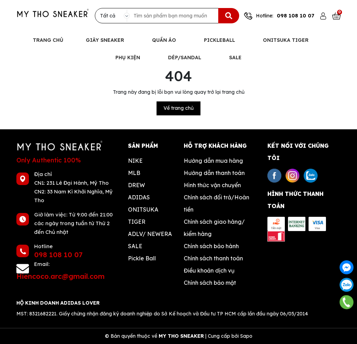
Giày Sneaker (106, 40)
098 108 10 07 (295, 15)
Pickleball (220, 40)
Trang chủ (48, 40)
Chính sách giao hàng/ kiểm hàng (214, 227)
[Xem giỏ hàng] (336, 16)
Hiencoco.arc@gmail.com (60, 276)
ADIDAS (139, 197)
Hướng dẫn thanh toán (214, 172)
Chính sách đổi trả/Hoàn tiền (216, 203)
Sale (235, 57)
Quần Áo (164, 40)
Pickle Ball (142, 258)
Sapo (246, 336)
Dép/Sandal (185, 57)
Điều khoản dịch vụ (209, 270)
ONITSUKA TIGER (143, 215)
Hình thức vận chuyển (212, 185)
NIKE (135, 160)
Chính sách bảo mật (210, 282)
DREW (136, 185)
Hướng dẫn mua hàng (213, 160)
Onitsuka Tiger (286, 40)
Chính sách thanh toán (213, 258)
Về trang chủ (178, 108)
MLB (134, 172)
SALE (135, 246)
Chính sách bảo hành (211, 246)
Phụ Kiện (128, 57)
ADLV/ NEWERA (150, 233)
